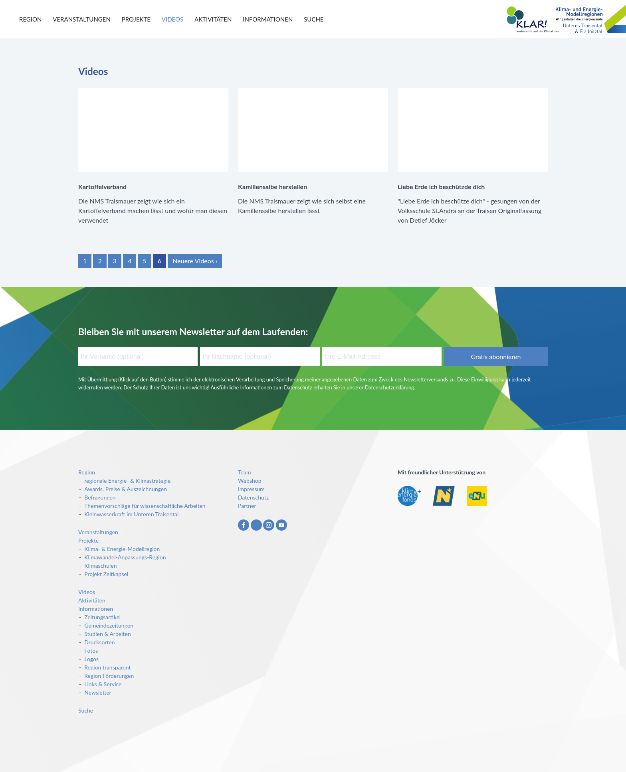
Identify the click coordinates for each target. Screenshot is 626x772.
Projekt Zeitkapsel (106, 574)
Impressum (251, 489)
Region (30, 19)
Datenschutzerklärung (389, 387)
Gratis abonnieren (496, 356)
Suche (313, 19)
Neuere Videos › (194, 261)
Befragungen (99, 497)
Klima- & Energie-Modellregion (122, 548)
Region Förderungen (109, 675)
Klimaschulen (100, 565)
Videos (172, 19)
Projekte (136, 19)
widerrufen (90, 387)
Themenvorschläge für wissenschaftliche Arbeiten (144, 505)
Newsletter (97, 692)
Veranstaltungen (82, 19)
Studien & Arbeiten (107, 633)
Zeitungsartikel (102, 617)
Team (244, 472)
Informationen (268, 19)
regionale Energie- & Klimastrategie (127, 480)
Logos (91, 659)
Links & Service (102, 684)
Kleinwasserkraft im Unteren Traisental (131, 514)
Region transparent (107, 667)
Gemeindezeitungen (108, 625)
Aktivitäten (213, 19)
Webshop (249, 480)
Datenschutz (253, 497)
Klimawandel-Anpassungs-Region (125, 557)
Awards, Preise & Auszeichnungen (125, 489)
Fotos (91, 650)
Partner (247, 505)
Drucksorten (99, 642)
